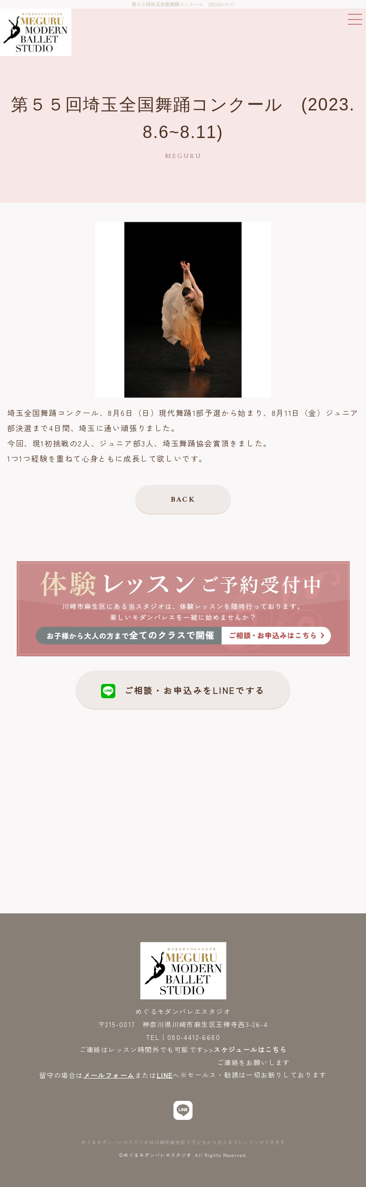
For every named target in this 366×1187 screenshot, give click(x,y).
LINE (165, 1074)
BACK (183, 499)
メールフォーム (109, 1074)
